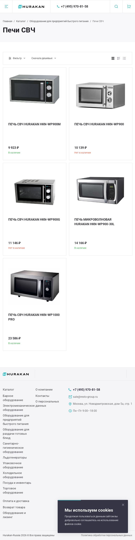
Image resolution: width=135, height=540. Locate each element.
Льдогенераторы (15, 457)
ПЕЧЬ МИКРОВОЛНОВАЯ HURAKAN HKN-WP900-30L (94, 222)
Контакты (42, 396)
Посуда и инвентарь (17, 482)
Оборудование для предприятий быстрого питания (59, 21)
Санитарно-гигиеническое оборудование (13, 448)
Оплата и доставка (16, 501)
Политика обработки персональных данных (106, 535)
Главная (7, 21)
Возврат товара (14, 507)
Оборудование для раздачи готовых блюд (16, 434)
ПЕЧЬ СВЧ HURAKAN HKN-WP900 (99, 124)
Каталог (21, 21)
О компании (44, 389)
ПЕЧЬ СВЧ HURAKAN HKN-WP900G (34, 219)
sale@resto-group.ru (85, 396)
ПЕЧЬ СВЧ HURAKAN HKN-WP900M (34, 124)
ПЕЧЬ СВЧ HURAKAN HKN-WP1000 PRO (34, 317)
